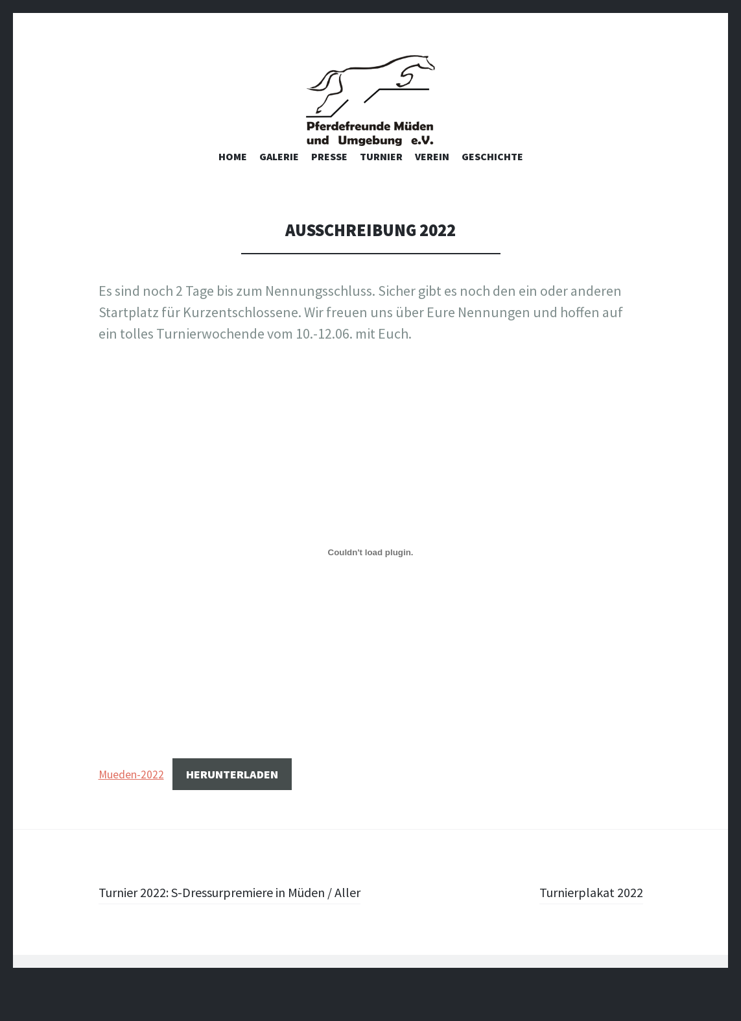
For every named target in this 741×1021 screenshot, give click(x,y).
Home (232, 175)
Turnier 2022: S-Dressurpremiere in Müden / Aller (229, 921)
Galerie (279, 175)
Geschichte (492, 175)
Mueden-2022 (131, 793)
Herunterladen (232, 793)
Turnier (381, 175)
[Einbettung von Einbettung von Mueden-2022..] (371, 571)
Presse (329, 175)
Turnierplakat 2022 (585, 911)
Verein (432, 175)
